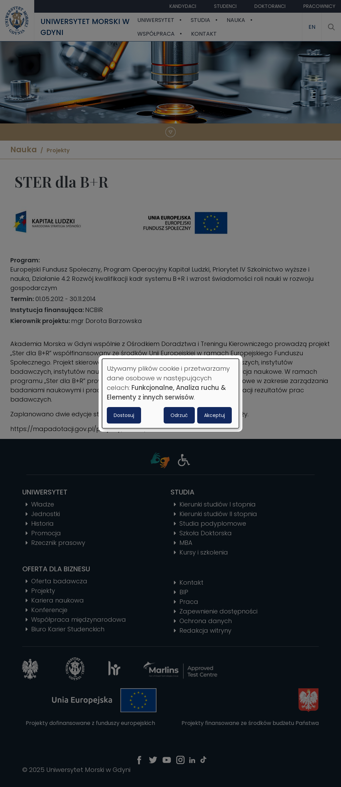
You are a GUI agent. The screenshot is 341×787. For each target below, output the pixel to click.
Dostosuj (124, 415)
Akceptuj (214, 415)
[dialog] (170, 394)
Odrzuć (179, 415)
